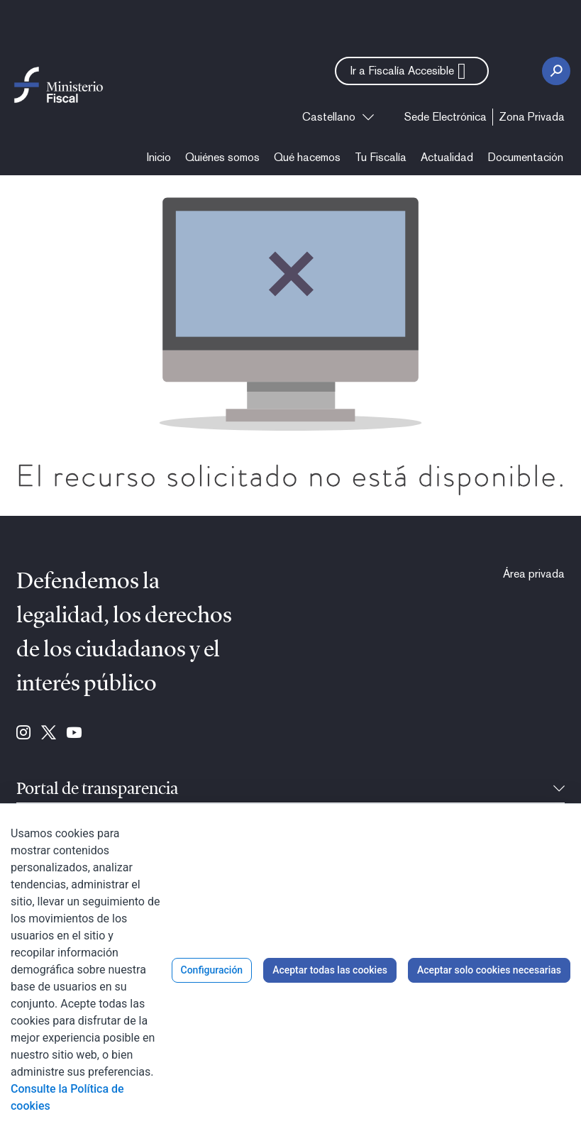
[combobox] (338, 117)
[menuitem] (445, 117)
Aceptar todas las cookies (329, 970)
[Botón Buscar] (556, 71)
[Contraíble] (559, 790)
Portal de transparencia (97, 789)
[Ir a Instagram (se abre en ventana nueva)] (23, 733)
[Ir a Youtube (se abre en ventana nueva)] (74, 733)
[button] (412, 71)
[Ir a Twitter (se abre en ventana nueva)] (48, 733)
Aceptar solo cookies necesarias (489, 970)
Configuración (212, 970)
